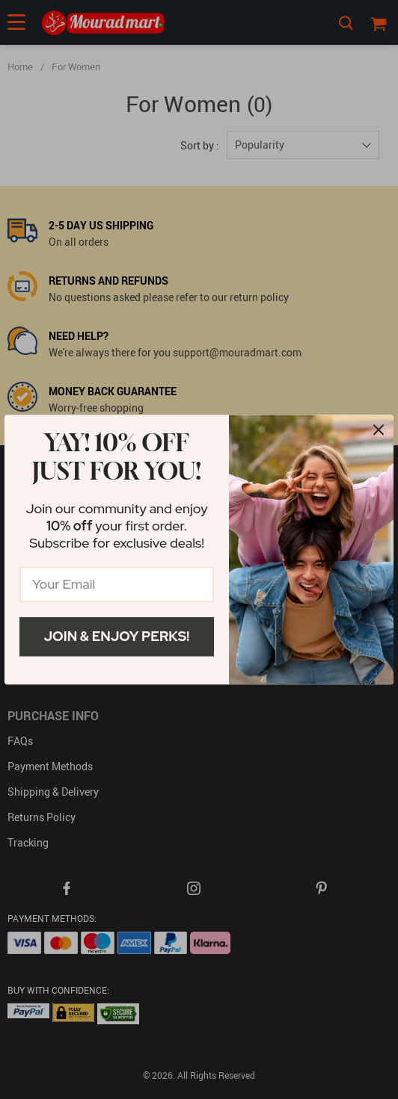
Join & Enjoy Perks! (117, 636)
